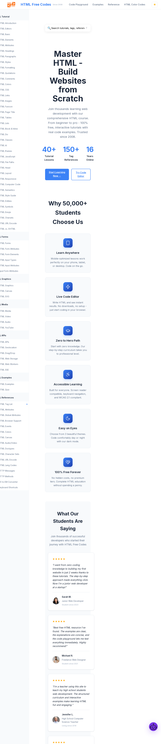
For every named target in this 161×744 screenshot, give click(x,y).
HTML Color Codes (134, 4)
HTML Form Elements (20, 254)
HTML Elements (17, 40)
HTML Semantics (18, 190)
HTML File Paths (18, 162)
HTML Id (14, 145)
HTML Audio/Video (19, 443)
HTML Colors (16, 84)
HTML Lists (15, 123)
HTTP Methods (17, 476)
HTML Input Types (19, 260)
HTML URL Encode (19, 223)
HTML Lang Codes (19, 465)
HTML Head (16, 167)
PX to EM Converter (19, 482)
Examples (98, 4)
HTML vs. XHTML (18, 229)
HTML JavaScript (18, 156)
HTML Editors (16, 28)
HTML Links (15, 95)
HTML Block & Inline (19, 128)
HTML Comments (18, 79)
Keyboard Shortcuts (19, 487)
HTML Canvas (17, 291)
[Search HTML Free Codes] (100, 28)
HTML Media (11, 304)
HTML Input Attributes (20, 265)
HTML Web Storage (19, 358)
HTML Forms (11, 237)
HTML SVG (15, 296)
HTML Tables (16, 117)
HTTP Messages (18, 470)
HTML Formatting (18, 67)
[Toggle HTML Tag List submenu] (38, 404)
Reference (114, 4)
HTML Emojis (16, 212)
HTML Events (16, 426)
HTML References (14, 397)
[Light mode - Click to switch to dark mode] (155, 5)
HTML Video (16, 316)
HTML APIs (10, 335)
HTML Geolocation (19, 347)
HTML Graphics (12, 279)
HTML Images (16, 101)
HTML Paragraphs (18, 56)
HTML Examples (13, 377)
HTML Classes (17, 140)
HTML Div (15, 134)
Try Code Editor (118, 119)
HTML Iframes (16, 151)
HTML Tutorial (12, 16)
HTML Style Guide (18, 195)
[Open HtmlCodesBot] (153, 726)
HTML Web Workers (20, 364)
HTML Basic (16, 34)
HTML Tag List (17, 404)
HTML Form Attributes (20, 249)
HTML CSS (15, 90)
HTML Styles (16, 62)
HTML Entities (16, 201)
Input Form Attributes (20, 271)
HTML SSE (15, 370)
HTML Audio (16, 322)
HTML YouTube (17, 327)
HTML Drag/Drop (18, 353)
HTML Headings (18, 51)
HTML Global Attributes (21, 415)
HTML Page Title (18, 112)
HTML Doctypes (18, 448)
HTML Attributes (17, 45)
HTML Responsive (19, 179)
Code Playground (78, 4)
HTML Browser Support (21, 421)
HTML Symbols (17, 206)
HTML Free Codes (27, 5)
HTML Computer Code (21, 184)
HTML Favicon (17, 106)
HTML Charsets (17, 217)
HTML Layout (16, 173)
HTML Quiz (15, 389)
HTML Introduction (19, 23)
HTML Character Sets (20, 454)
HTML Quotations (18, 73)
